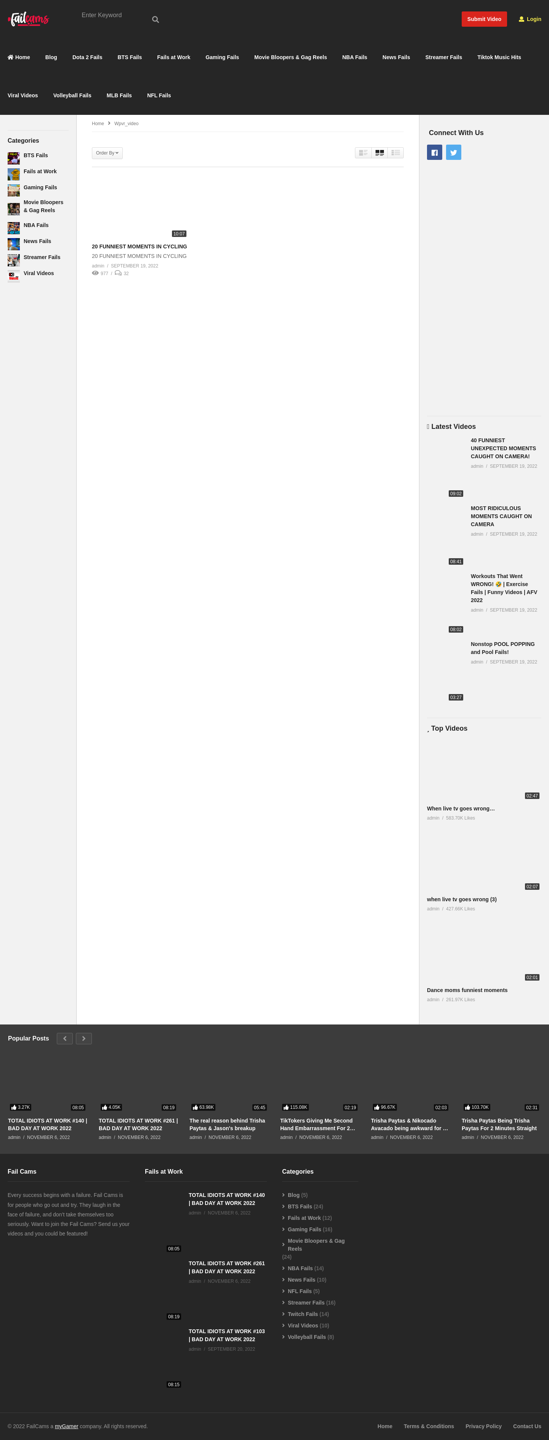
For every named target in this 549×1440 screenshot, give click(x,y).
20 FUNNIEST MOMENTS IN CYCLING (139, 247)
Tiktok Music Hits (499, 58)
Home (19, 58)
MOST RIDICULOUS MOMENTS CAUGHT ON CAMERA (501, 517)
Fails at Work (173, 58)
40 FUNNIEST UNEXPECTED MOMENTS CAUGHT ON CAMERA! (503, 448)
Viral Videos (23, 96)
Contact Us (527, 1427)
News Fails (396, 58)
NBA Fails (355, 58)
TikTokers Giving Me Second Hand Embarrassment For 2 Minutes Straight (316, 1125)
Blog (51, 58)
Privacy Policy (484, 1427)
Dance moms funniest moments (467, 990)
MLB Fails (119, 96)
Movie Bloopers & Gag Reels (290, 58)
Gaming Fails (222, 58)
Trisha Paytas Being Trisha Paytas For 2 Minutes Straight (499, 1124)
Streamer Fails (443, 58)
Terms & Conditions (429, 1427)
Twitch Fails (303, 1314)
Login (530, 19)
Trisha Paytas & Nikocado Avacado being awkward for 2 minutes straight (408, 1125)
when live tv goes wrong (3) (462, 899)
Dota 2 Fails (87, 58)
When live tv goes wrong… (461, 808)
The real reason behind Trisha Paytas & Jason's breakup (227, 1124)
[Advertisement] (38, 412)
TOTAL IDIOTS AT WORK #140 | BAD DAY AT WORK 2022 (47, 1124)
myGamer (66, 1427)
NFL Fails (159, 96)
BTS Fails (130, 58)
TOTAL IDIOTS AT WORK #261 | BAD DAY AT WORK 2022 (138, 1124)
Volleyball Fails (72, 96)
